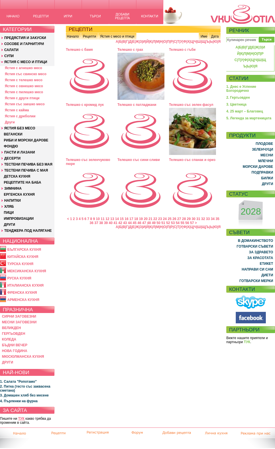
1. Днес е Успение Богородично (241, 89)
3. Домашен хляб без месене (24, 395)
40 (111, 223)
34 (213, 219)
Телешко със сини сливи (138, 160)
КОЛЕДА (9, 339)
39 (106, 223)
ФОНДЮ (11, 146)
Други (10, 122)
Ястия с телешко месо (24, 80)
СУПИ (9, 56)
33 (208, 219)
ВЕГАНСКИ (13, 134)
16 (126, 219)
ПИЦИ (9, 213)
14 (117, 219)
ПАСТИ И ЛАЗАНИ (19, 152)
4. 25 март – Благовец (244, 111)
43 (125, 223)
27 (179, 219)
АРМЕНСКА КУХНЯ (23, 300)
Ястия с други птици (22, 98)
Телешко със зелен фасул (191, 105)
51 (163, 223)
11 (103, 219)
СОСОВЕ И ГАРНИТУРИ (24, 44)
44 (129, 223)
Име (204, 36)
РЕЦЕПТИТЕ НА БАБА (22, 182)
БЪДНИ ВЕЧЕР (15, 345)
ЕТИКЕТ (266, 264)
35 (217, 219)
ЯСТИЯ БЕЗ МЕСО (19, 128)
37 (96, 223)
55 (182, 223)
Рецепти (89, 36)
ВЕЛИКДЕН (11, 328)
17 (131, 219)
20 (146, 219)
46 (139, 223)
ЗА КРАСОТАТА (260, 258)
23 (160, 219)
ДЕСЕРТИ (12, 158)
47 (144, 223)
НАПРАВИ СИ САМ (257, 269)
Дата (215, 36)
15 (121, 219)
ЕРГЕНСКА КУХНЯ (19, 195)
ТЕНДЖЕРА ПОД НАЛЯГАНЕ (28, 231)
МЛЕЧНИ (265, 161)
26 (174, 219)
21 (150, 219)
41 (115, 223)
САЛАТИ (11, 50)
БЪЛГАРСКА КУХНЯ (24, 250)
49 (154, 223)
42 (120, 223)
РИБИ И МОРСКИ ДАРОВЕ (26, 140)
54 (177, 223)
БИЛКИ (267, 178)
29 (188, 219)
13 (112, 219)
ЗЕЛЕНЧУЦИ (262, 149)
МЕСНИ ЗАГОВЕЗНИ (19, 322)
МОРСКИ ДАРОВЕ (258, 167)
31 (198, 219)
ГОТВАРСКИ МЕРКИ (256, 281)
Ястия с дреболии (20, 116)
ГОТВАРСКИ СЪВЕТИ (255, 246)
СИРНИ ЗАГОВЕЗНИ (19, 316)
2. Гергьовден (238, 98)
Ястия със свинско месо (25, 74)
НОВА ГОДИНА (14, 351)
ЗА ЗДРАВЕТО (261, 252)
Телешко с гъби (182, 50)
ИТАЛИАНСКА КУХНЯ (25, 285)
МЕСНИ (266, 155)
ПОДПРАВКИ (262, 172)
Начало (73, 36)
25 (169, 219)
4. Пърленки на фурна (19, 401)
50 (158, 223)
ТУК (21, 419)
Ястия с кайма (17, 110)
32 (203, 219)
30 (193, 219)
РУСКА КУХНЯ (19, 278)
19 (141, 219)
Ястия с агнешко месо (23, 68)
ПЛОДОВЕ (264, 144)
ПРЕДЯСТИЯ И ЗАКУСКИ (25, 38)
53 (173, 223)
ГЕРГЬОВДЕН (13, 334)
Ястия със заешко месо (25, 104)
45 (134, 223)
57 (192, 223)
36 (91, 223)
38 (101, 223)
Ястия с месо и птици (117, 36)
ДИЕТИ (267, 275)
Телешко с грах (130, 50)
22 (155, 219)
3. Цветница (236, 104)
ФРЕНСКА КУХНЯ (22, 293)
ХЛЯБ (9, 207)
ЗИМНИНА (13, 188)
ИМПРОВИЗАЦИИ (19, 219)
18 (136, 219)
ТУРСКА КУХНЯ (20, 264)
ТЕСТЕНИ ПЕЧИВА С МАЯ (26, 170)
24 (165, 219)
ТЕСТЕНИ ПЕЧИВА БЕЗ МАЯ (28, 164)
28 (184, 219)
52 (168, 223)
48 (149, 223)
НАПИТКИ (12, 201)
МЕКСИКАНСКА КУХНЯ (26, 271)
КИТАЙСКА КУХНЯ (22, 257)
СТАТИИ (239, 78)
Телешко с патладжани (136, 105)
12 (107, 219)
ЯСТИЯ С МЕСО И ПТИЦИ (25, 62)
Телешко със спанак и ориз (192, 160)
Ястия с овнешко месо (24, 86)
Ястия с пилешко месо (24, 92)
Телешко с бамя (79, 50)
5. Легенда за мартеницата (248, 118)
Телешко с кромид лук (85, 105)
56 (187, 223)
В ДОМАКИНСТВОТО (255, 241)
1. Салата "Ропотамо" (18, 382)
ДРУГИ (9, 225)
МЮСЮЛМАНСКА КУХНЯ (23, 357)
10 (98, 219)
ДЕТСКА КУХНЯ (17, 176)
